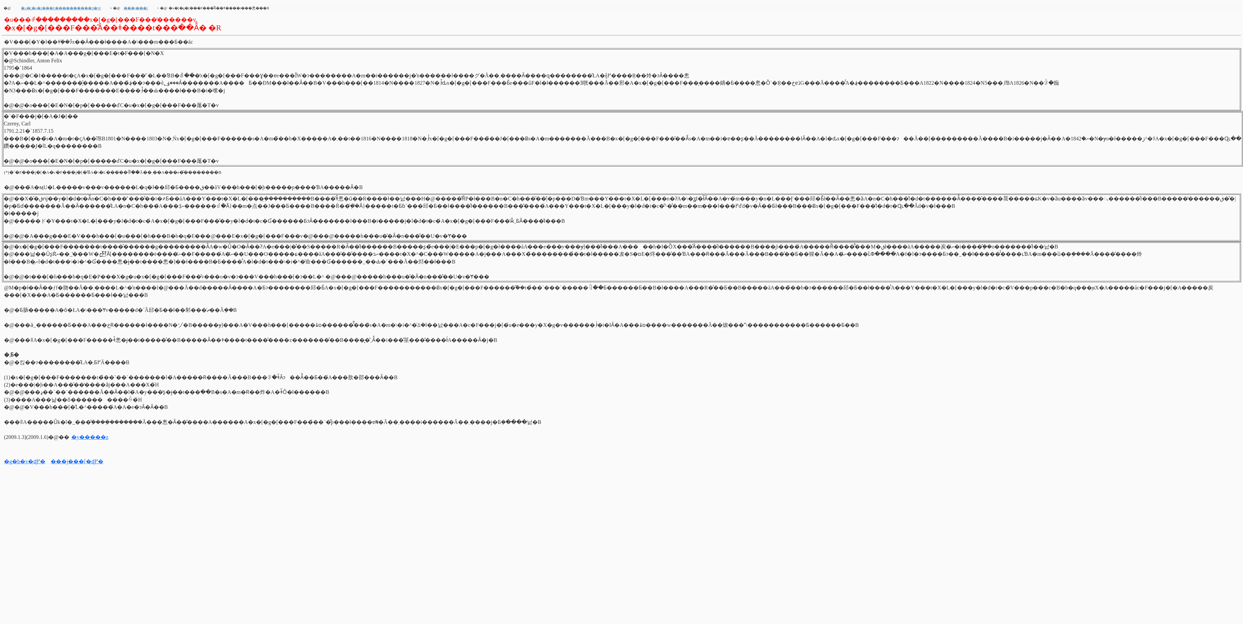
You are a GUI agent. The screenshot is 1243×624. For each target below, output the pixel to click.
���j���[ (136, 8)
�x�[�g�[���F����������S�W (61, 8)
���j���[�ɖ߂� (77, 461)
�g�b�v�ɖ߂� (24, 461)
